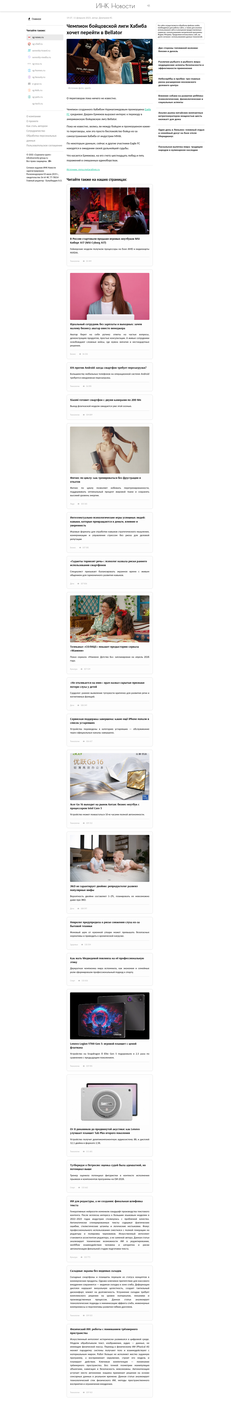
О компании (34, 116)
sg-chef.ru (37, 43)
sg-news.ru (38, 37)
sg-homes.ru (38, 70)
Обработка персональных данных (41, 138)
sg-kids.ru (37, 90)
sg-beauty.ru (38, 77)
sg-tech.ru (37, 103)
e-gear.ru (37, 83)
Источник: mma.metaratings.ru (83, 169)
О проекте (32, 121)
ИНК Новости (115, 6)
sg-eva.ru (37, 63)
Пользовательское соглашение (44, 145)
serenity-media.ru (41, 57)
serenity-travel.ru (41, 50)
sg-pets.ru (37, 96)
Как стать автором (37, 126)
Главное (34, 19)
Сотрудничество (36, 131)
